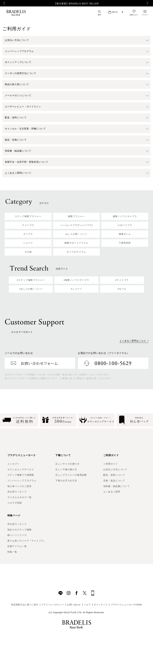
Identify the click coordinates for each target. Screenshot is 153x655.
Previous (4, 3)
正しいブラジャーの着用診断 (71, 475)
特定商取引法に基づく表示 (24, 604)
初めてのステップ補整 (19, 529)
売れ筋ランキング (17, 491)
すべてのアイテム (76, 252)
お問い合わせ (74, 604)
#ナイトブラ (122, 280)
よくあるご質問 (111, 491)
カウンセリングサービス (20, 469)
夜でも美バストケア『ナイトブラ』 (26, 540)
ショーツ (28, 243)
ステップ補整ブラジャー (28, 216)
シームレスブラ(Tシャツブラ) (76, 225)
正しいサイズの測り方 (67, 464)
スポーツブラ (125, 225)
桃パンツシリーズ (17, 535)
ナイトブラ (28, 225)
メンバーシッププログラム (21, 480)
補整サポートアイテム (76, 243)
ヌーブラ (28, 234)
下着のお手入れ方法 (66, 480)
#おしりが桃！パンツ (30, 289)
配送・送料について (114, 475)
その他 (28, 252)
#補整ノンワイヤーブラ (76, 280)
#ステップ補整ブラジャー (31, 280)
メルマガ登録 (14, 502)
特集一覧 (12, 552)
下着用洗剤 (125, 243)
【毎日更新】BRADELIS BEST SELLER (76, 3)
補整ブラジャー (76, 216)
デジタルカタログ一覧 (19, 497)
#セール (122, 289)
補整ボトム (125, 234)
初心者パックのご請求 (19, 486)
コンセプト (13, 464)
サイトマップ (100, 604)
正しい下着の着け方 (66, 469)
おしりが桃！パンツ (76, 234)
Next (148, 3)
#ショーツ (76, 289)
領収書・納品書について (116, 486)
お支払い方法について (115, 469)
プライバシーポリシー (52, 604)
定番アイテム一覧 (17, 546)
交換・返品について (114, 480)
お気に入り (134, 15)
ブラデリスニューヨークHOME (126, 604)
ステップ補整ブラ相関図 (20, 475)
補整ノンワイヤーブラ (125, 216)
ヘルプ (87, 604)
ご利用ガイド (110, 464)
